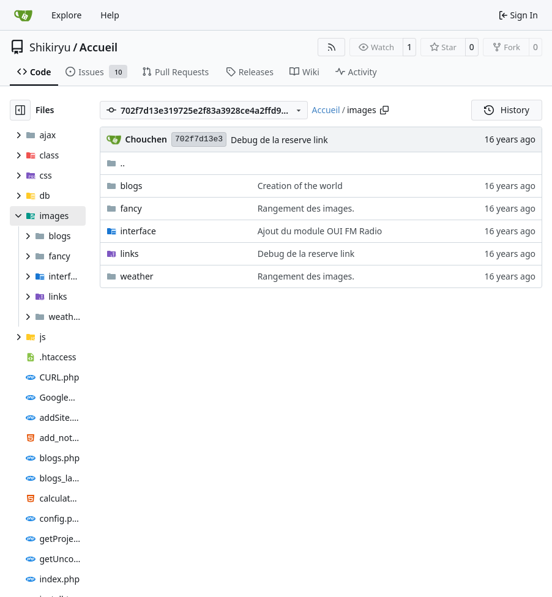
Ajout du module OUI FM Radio (320, 231)
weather (137, 276)
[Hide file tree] (20, 110)
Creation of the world (300, 185)
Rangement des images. (306, 208)
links (130, 253)
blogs (132, 185)
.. (115, 163)
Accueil (98, 47)
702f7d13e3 (199, 139)
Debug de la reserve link (279, 140)
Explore (66, 15)
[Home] (23, 15)
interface (138, 231)
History (506, 110)
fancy (131, 208)
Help (109, 15)
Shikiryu (50, 47)
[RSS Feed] (332, 47)
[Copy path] (384, 110)
